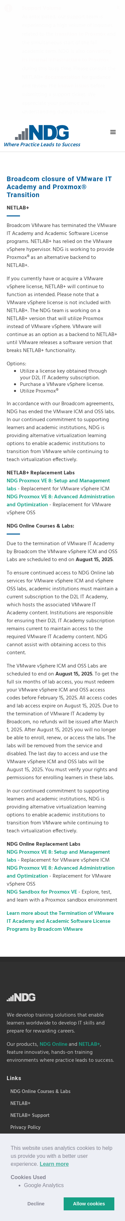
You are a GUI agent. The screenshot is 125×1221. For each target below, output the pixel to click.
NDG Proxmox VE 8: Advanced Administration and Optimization (61, 380)
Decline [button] (35, 1203)
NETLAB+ (89, 924)
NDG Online (53, 924)
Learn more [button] (54, 1164)
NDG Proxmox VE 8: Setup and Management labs (58, 364)
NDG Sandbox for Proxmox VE (42, 772)
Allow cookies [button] (89, 1203)
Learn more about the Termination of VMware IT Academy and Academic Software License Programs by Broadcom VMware (60, 801)
